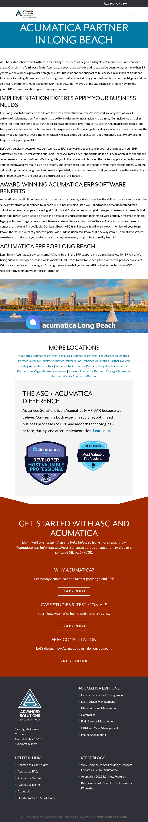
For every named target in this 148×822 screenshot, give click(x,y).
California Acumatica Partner (38, 355)
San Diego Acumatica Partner (78, 355)
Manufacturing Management (99, 708)
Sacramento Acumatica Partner (75, 366)
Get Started (74, 661)
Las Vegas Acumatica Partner (48, 371)
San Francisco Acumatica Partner (98, 360)
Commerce (88, 714)
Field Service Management (98, 721)
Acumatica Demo (29, 784)
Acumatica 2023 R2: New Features (103, 776)
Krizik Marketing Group (111, 816)
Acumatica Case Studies (33, 764)
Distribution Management (98, 701)
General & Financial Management (102, 695)
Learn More (74, 591)
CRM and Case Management (99, 728)
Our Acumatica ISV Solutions (36, 798)
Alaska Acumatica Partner (80, 376)
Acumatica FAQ (28, 771)
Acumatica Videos (29, 778)
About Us (24, 791)
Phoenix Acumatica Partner (86, 371)
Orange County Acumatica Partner (52, 360)
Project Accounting (93, 734)
